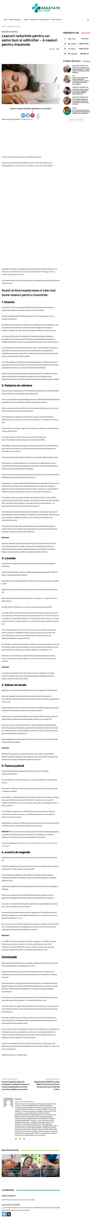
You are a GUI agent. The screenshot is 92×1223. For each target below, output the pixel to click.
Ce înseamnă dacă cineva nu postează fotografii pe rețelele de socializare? (81, 111)
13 (28, 638)
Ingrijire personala (13, 26)
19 (40, 826)
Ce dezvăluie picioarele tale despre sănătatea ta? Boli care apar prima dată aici (80, 102)
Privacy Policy (25, 1210)
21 (18, 918)
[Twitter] (28, 113)
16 (50, 719)
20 (16, 918)
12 (3, 624)
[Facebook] (23, 113)
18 (11, 805)
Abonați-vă (84, 54)
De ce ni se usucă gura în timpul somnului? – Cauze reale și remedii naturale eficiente (11, 1173)
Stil (30, 1166)
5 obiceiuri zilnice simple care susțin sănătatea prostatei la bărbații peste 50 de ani (50, 1173)
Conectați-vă (84, 44)
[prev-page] (3, 1181)
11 (2, 592)
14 (48, 650)
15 (50, 650)
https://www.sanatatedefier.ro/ (24, 1101)
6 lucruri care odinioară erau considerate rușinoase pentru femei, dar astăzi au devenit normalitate (30, 1172)
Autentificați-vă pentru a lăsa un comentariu (18, 1200)
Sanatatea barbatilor (11, 1168)
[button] (88, 20)
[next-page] (7, 1181)
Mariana (29, 119)
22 (21, 918)
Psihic (74, 108)
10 (49, 492)
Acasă (4, 26)
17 (25, 733)
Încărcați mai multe (76, 120)
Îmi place (85, 39)
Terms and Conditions (26, 1207)
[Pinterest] (32, 113)
